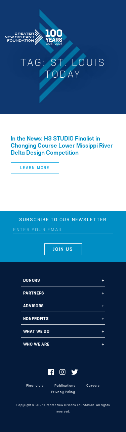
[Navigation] (115, 36)
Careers (93, 386)
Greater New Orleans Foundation (33, 35)
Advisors (33, 306)
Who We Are (36, 345)
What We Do (36, 332)
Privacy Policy (63, 392)
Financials (35, 386)
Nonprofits (36, 319)
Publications (64, 386)
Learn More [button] (35, 168)
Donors (31, 281)
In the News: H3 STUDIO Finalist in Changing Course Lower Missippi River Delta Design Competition (62, 146)
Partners (33, 293)
